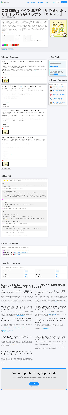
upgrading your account (20, 315)
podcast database (45, 328)
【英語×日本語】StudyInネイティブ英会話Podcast (59, 102)
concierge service (12, 343)
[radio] (2, 33)
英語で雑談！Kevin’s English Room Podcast (59, 90)
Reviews (4, 49)
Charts (11, 49)
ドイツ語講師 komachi (11, 17)
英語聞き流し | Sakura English (59, 94)
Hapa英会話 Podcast (57, 98)
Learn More (34, 383)
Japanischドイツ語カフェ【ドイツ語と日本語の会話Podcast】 (59, 86)
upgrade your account (59, 301)
